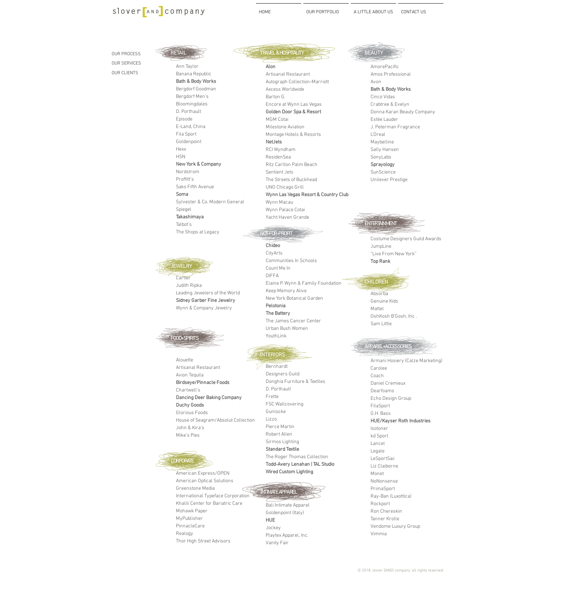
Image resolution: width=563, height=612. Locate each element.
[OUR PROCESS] (141, 54)
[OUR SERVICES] (141, 63)
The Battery (278, 313)
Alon (270, 67)
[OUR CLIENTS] (141, 73)
